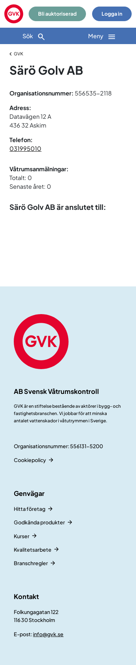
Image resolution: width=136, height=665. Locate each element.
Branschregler (31, 563)
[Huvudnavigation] (102, 36)
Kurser (21, 536)
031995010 (25, 148)
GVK (18, 53)
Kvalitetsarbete (32, 549)
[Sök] (34, 36)
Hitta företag (29, 508)
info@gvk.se (48, 634)
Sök (34, 36)
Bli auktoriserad (57, 14)
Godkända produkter (39, 522)
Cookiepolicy (30, 460)
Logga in (112, 14)
